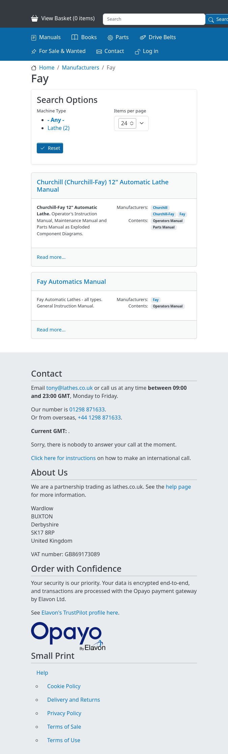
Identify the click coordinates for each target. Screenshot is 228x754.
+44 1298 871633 (99, 417)
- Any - (56, 120)
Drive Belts (162, 37)
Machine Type (51, 111)
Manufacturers (80, 67)
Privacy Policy (64, 713)
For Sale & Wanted (62, 51)
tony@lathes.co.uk (69, 388)
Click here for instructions (63, 458)
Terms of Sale (64, 726)
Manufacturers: (132, 207)
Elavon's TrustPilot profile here (79, 612)
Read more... (51, 257)
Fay (182, 214)
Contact (114, 51)
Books (89, 37)
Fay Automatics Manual (71, 281)
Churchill (160, 208)
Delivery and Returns (73, 699)
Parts (122, 37)
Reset (54, 148)
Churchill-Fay (163, 214)
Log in (151, 51)
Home (47, 67)
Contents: (138, 220)
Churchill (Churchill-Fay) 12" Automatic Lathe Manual (103, 185)
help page (178, 486)
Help (42, 672)
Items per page (130, 111)
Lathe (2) (58, 128)
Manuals (50, 37)
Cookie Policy (64, 686)
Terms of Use (63, 740)
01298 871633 (87, 409)
